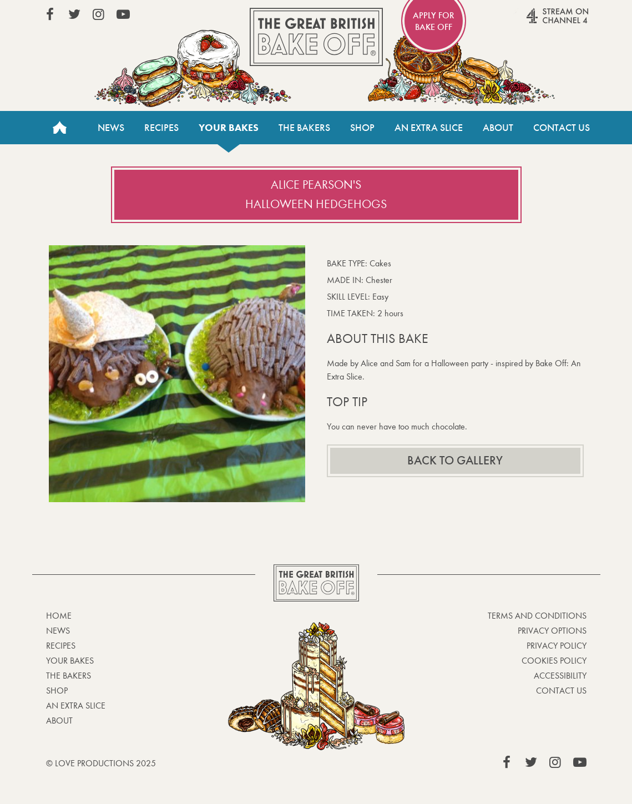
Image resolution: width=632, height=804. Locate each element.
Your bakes (229, 128)
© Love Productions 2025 (101, 763)
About (498, 128)
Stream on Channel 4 (536, 22)
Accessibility (560, 675)
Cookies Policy (554, 660)
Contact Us (561, 128)
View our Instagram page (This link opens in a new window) (98, 14)
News (111, 128)
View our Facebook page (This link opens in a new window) (50, 14)
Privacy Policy (557, 645)
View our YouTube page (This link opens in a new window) (123, 14)
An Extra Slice (429, 128)
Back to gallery (455, 460)
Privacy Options (552, 630)
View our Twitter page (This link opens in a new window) (74, 14)
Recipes (161, 128)
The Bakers (304, 128)
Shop (362, 128)
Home (60, 127)
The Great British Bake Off (316, 37)
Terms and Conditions (537, 615)
